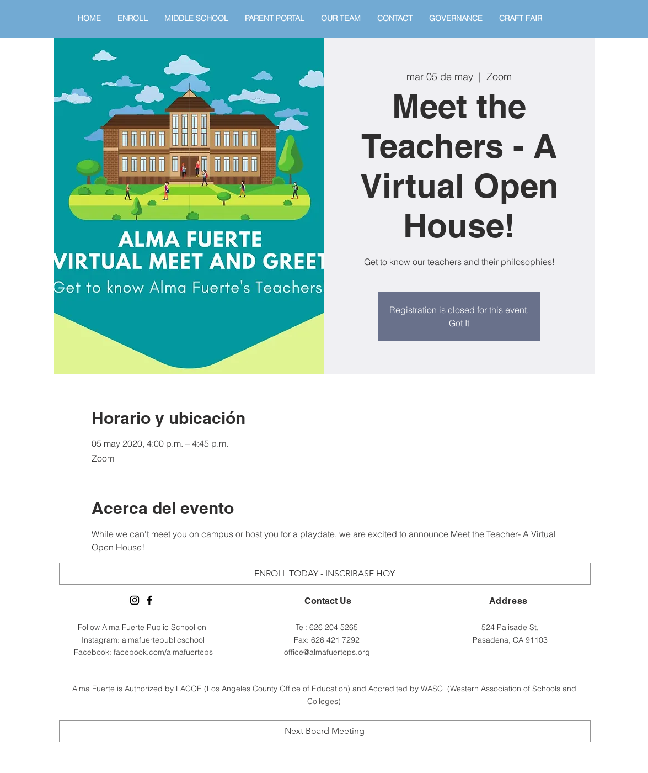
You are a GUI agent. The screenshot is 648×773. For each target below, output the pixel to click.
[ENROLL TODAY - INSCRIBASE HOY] (325, 574)
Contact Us (327, 601)
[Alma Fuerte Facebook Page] (149, 600)
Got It (459, 323)
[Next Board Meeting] (325, 731)
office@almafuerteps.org (327, 652)
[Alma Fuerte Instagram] (134, 600)
